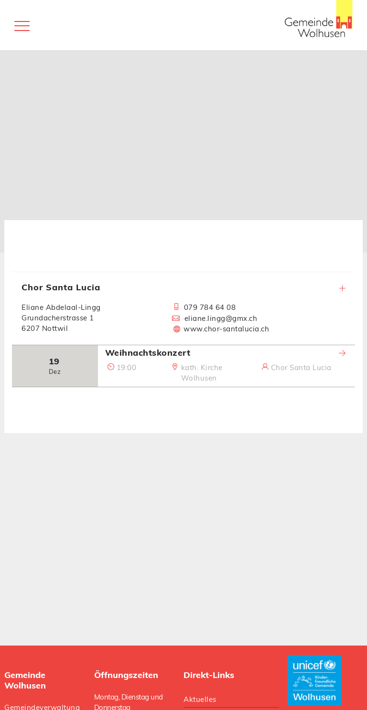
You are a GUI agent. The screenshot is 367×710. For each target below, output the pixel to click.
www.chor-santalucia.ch (226, 328)
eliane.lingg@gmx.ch (220, 318)
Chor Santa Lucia (183, 287)
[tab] (183, 308)
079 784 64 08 (210, 307)
